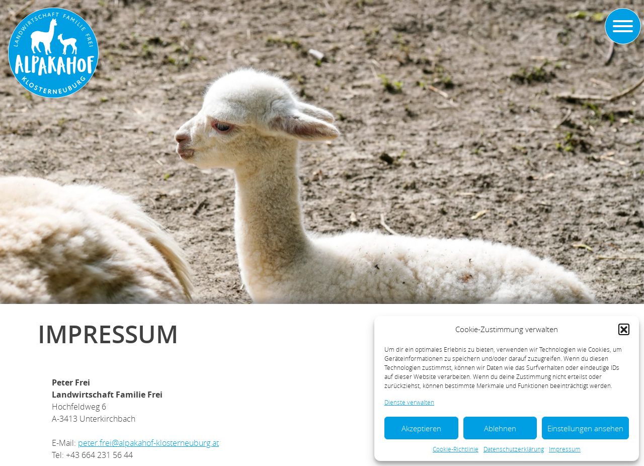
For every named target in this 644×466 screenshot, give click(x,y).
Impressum (565, 449)
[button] (624, 329)
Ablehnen (500, 428)
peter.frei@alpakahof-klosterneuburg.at (148, 442)
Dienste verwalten (409, 402)
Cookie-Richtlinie (455, 449)
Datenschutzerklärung (514, 449)
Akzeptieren (421, 428)
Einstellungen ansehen (585, 428)
